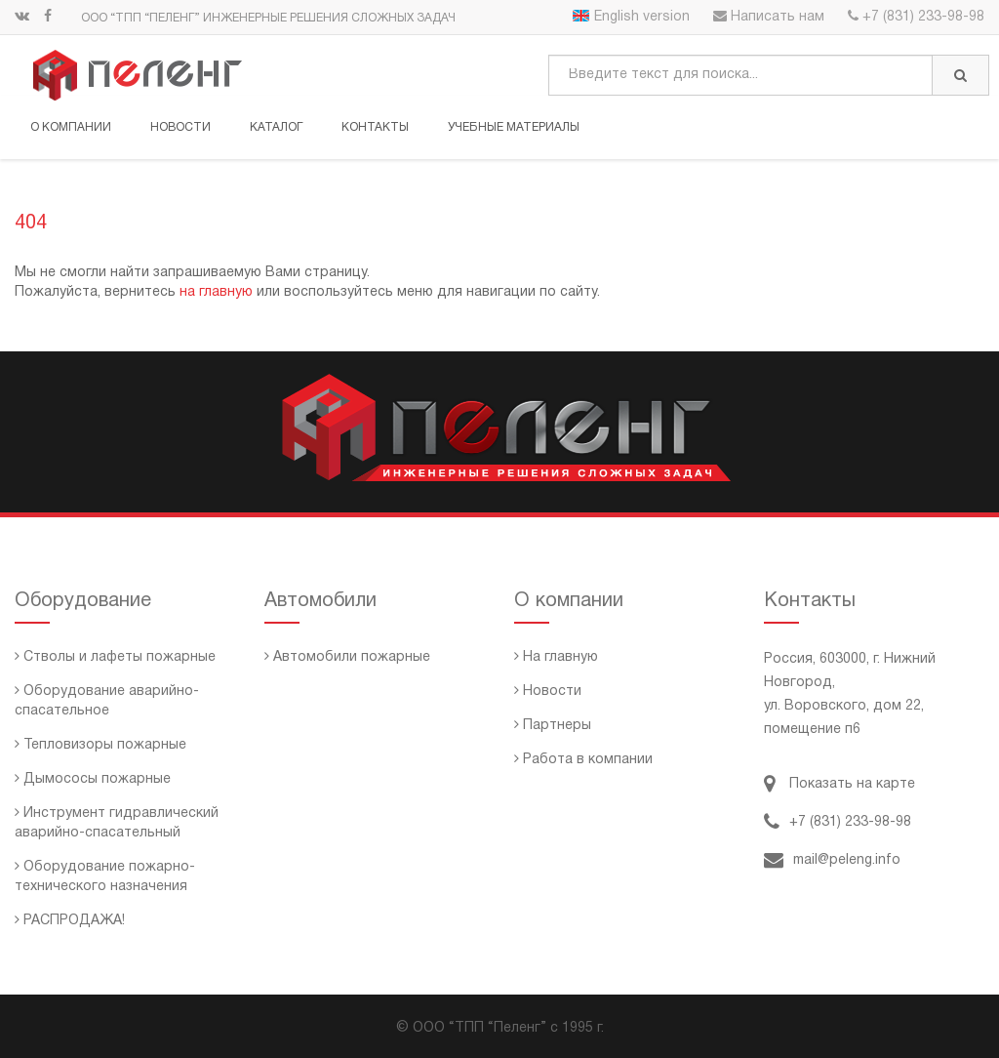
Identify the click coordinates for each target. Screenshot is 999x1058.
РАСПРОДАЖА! (70, 921)
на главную (216, 292)
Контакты (375, 127)
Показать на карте (839, 784)
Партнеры (552, 725)
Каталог (276, 127)
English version (631, 17)
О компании (70, 127)
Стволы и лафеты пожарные (115, 657)
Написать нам (768, 17)
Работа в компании (583, 759)
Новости (180, 127)
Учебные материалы (513, 127)
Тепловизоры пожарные (100, 745)
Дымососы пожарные (93, 779)
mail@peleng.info (832, 860)
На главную (556, 657)
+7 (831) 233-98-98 (916, 17)
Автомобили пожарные (347, 657)
